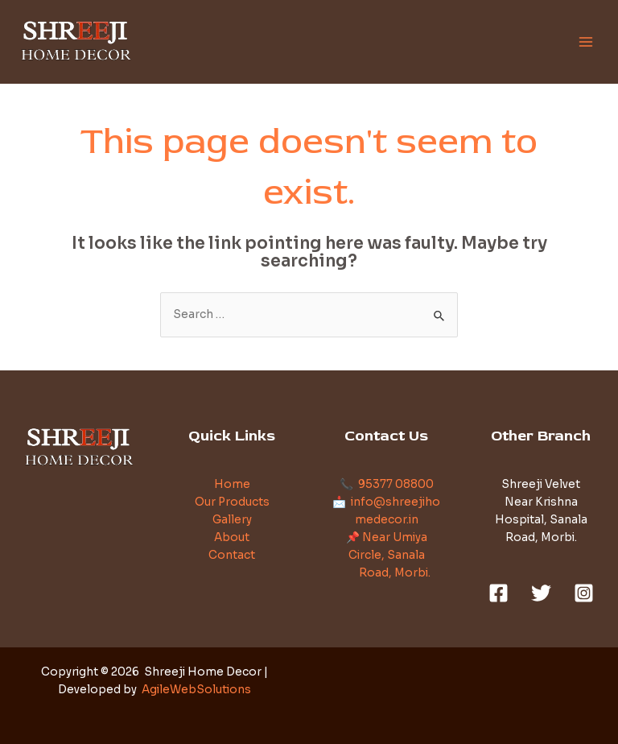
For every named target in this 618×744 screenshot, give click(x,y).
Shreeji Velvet (540, 484)
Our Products (232, 502)
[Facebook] (498, 593)
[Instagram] (584, 593)
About (231, 537)
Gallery (232, 520)
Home (232, 484)
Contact (231, 555)
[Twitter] (541, 593)
